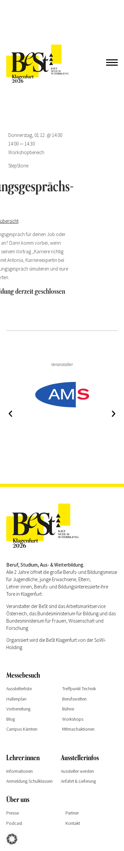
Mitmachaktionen (78, 729)
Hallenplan (16, 699)
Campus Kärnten (21, 729)
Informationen (19, 771)
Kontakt (72, 823)
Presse (12, 813)
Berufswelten (74, 699)
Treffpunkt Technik (79, 689)
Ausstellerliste (19, 689)
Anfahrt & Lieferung (78, 781)
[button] (10, 414)
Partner (72, 813)
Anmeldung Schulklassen (29, 781)
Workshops (72, 719)
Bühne (68, 709)
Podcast (14, 823)
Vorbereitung (18, 709)
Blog (10, 719)
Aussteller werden (77, 771)
